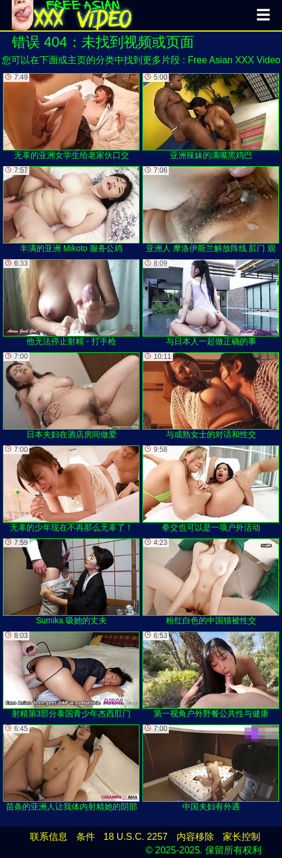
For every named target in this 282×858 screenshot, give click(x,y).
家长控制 (241, 837)
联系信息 (48, 837)
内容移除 (195, 837)
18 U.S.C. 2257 (136, 837)
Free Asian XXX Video (234, 60)
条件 (85, 837)
